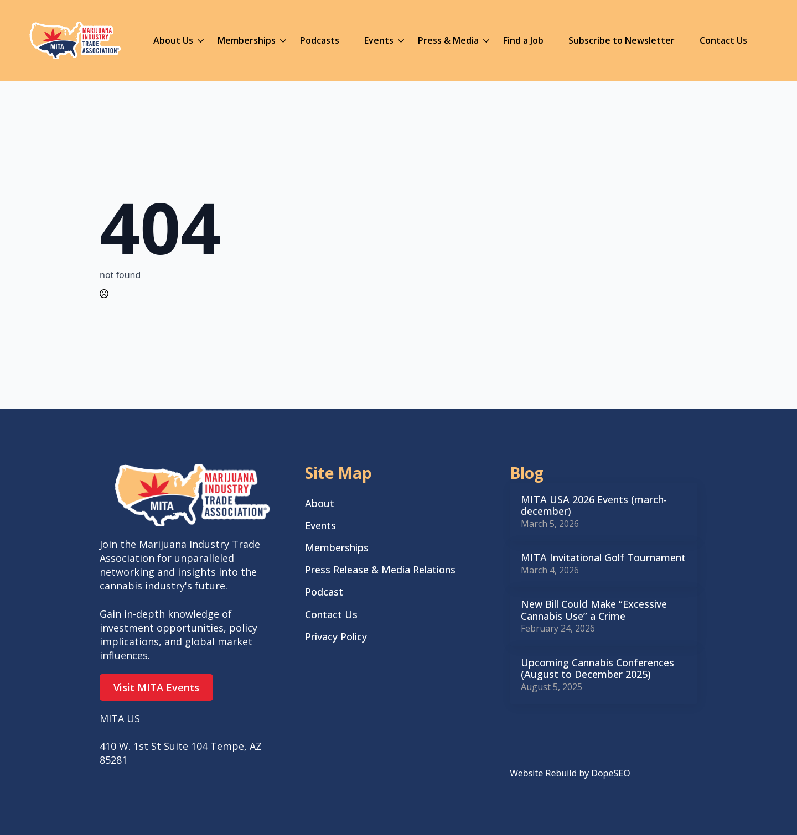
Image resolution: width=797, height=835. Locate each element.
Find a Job (523, 40)
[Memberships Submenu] (281, 40)
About (319, 503)
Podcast (324, 591)
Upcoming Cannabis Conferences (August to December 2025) (597, 669)
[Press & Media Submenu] (484, 40)
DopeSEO (610, 773)
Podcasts (319, 40)
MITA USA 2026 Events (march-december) (594, 506)
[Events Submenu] (399, 40)
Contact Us (723, 40)
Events (379, 40)
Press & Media (448, 40)
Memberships (247, 40)
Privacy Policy (336, 636)
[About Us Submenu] (198, 40)
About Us (173, 40)
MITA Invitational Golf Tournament (603, 558)
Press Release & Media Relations (380, 569)
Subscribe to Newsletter (621, 40)
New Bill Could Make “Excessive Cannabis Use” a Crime (594, 610)
